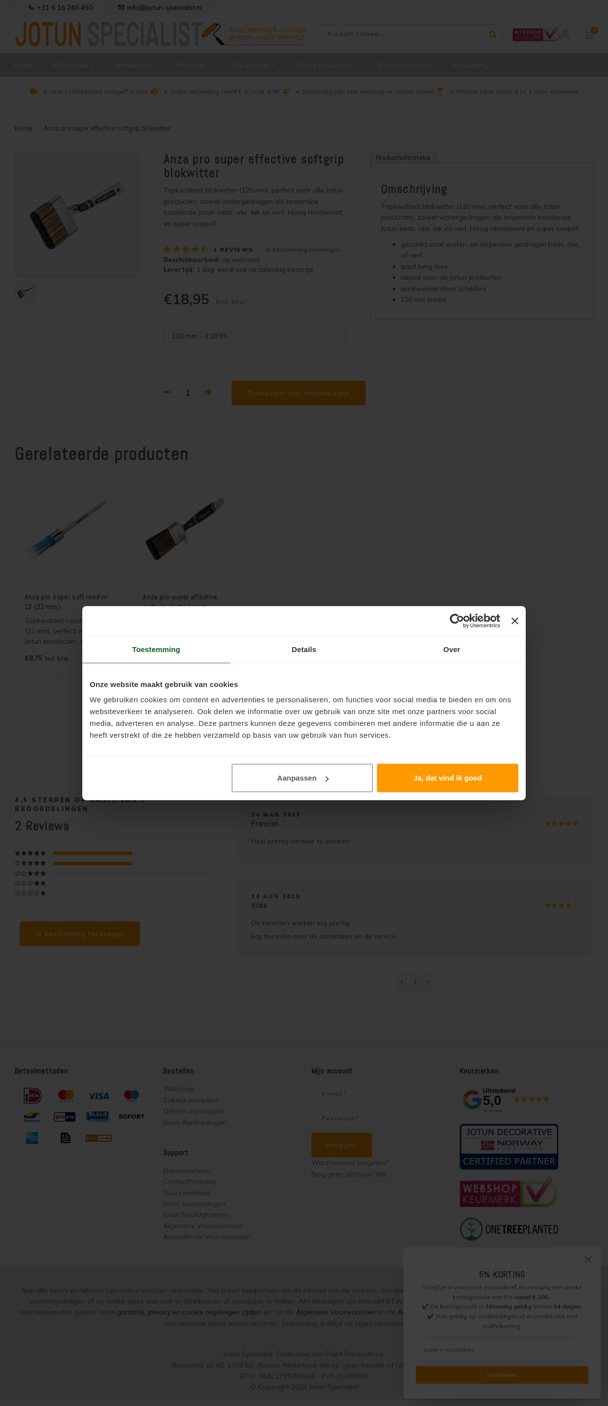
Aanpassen (303, 778)
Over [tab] (452, 649)
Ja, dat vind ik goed (447, 778)
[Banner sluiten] (514, 620)
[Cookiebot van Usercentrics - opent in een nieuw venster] (457, 620)
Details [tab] (304, 649)
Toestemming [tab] (156, 649)
